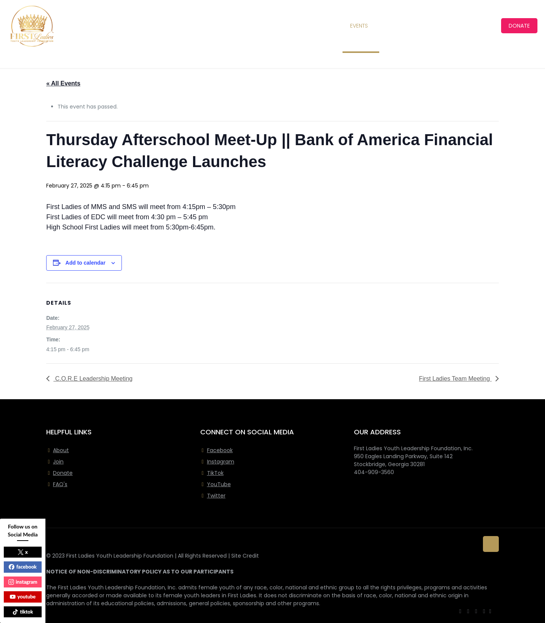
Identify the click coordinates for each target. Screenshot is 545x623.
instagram (22, 582)
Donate (63, 473)
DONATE (519, 25)
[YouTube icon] (476, 611)
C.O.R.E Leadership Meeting (92, 378)
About (61, 450)
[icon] (490, 611)
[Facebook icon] (460, 611)
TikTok (215, 473)
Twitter (216, 495)
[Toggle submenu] (203, 25)
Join (58, 461)
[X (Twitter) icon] (468, 611)
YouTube (219, 484)
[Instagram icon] (484, 611)
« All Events (63, 83)
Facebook (220, 450)
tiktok (22, 612)
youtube (23, 597)
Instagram (220, 461)
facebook (23, 567)
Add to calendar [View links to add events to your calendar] (85, 263)
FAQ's (60, 484)
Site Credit (245, 555)
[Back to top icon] (491, 544)
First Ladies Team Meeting (455, 378)
